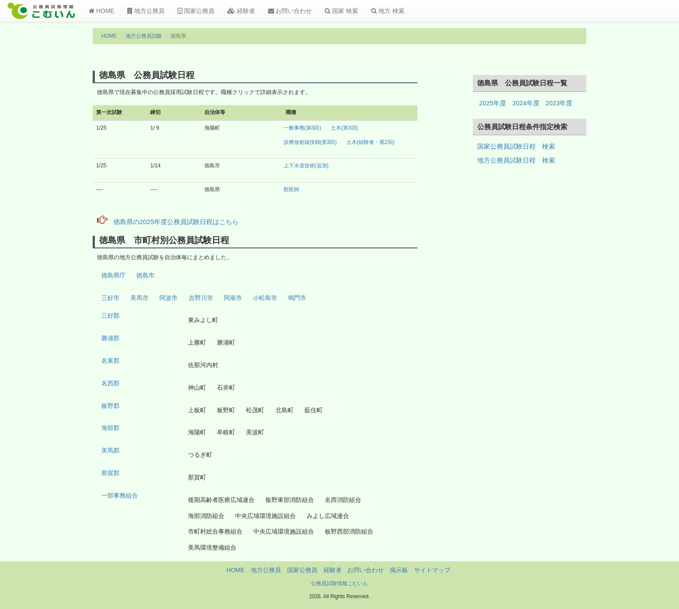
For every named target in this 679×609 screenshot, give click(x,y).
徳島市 (145, 275)
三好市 (110, 297)
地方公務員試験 (144, 36)
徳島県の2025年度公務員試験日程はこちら (168, 221)
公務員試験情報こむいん (339, 583)
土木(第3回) (344, 128)
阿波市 (168, 297)
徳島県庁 (113, 275)
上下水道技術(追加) (306, 166)
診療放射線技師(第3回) (310, 142)
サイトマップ (432, 570)
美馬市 (139, 297)
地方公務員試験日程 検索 (516, 160)
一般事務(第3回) (302, 128)
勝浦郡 (110, 338)
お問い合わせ (290, 10)
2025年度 (493, 103)
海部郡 (110, 427)
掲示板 (399, 570)
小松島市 (265, 297)
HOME (101, 10)
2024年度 (526, 103)
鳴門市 (297, 297)
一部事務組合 (119, 495)
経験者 (241, 10)
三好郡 (110, 315)
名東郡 (110, 360)
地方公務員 (146, 10)
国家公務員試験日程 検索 (516, 146)
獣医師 (291, 189)
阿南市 (233, 297)
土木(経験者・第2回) (370, 142)
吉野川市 (201, 297)
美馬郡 (110, 450)
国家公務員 (196, 10)
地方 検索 (387, 10)
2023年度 (559, 103)
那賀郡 (110, 472)
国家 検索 (341, 10)
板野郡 (110, 405)
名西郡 (110, 383)
